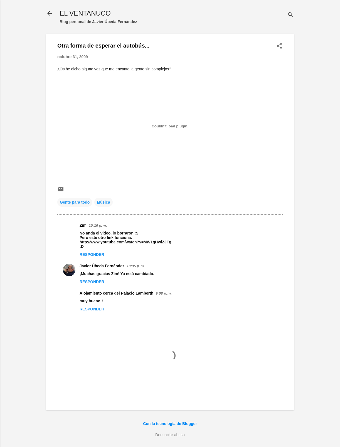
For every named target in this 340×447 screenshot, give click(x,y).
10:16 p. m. (98, 225)
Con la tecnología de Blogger (170, 423)
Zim (83, 225)
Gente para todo (75, 202)
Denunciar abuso (170, 435)
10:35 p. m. (136, 266)
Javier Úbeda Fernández (102, 266)
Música (103, 202)
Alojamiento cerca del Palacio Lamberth (116, 293)
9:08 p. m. (164, 293)
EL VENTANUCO (85, 13)
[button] (279, 46)
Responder (92, 254)
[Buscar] (290, 15)
